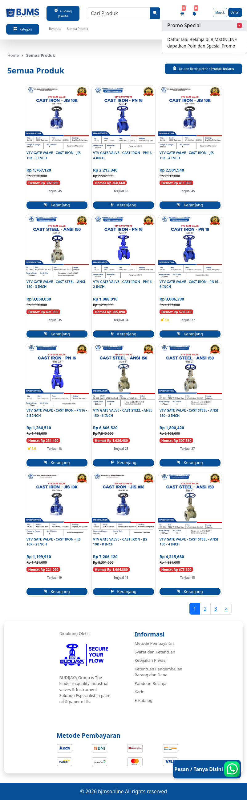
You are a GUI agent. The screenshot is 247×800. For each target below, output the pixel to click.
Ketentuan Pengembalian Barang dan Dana (158, 672)
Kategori (23, 29)
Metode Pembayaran (154, 643)
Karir (139, 691)
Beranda (55, 29)
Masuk (220, 12)
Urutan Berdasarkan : (203, 68)
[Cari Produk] (118, 13)
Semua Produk (77, 29)
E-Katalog (143, 700)
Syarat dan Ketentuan (155, 652)
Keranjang (57, 205)
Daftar (235, 12)
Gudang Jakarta (63, 13)
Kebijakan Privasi (150, 660)
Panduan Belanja (150, 683)
